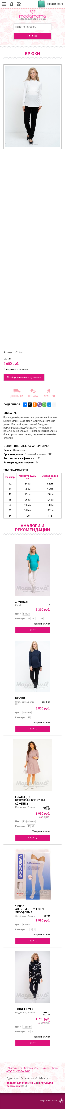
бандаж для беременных (22, 1082)
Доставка (17, 396)
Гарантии (49, 396)
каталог (32, 36)
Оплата (33, 396)
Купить (32, 630)
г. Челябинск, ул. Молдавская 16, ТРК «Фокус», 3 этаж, (33, 1070)
